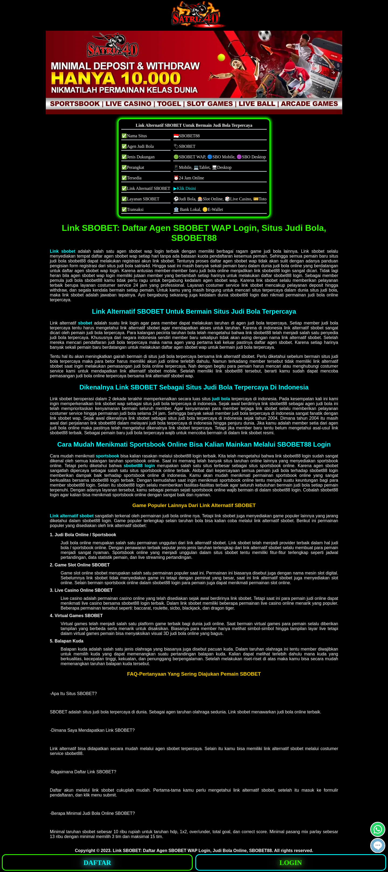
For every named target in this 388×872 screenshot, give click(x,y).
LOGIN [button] (290, 862)
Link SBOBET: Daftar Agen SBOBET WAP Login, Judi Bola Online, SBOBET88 (192, 850)
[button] (333, 72)
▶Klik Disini (185, 188)
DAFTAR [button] (97, 862)
